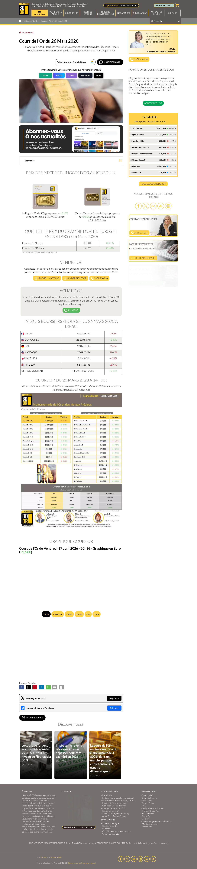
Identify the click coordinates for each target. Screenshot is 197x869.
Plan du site (147, 826)
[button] (71, 161)
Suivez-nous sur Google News (71, 62)
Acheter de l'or (153, 103)
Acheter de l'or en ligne (146, 283)
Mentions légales (149, 824)
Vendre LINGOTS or (47, 278)
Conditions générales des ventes (116, 831)
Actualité (28, 32)
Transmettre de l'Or (150, 811)
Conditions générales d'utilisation (156, 821)
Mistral (59, 75)
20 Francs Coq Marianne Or (141, 154)
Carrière (146, 818)
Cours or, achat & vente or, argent (82, 863)
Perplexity (85, 75)
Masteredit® (56, 857)
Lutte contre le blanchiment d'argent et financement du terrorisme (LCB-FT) (118, 799)
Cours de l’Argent (149, 798)
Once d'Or (81, 213)
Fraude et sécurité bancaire (114, 803)
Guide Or (146, 816)
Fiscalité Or (107, 795)
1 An (88, 614)
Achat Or (71, 310)
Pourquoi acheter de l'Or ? (113, 808)
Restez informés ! (143, 258)
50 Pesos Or (135, 166)
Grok (98, 75)
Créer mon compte (110, 834)
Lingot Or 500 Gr (137, 135)
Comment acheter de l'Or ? (114, 805)
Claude (71, 75)
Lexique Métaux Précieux (153, 808)
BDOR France (148, 813)
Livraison (106, 828)
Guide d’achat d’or (110, 826)
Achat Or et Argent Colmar (114, 816)
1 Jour (46, 614)
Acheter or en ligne (110, 823)
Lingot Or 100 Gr (137, 141)
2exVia (43, 857)
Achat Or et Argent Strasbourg (115, 813)
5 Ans (96, 614)
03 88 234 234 (127, 5)
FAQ (144, 805)
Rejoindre (114, 698)
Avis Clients (147, 800)
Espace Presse (148, 803)
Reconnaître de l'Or (110, 811)
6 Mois (79, 614)
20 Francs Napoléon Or (140, 147)
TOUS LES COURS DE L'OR (153, 183)
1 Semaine (57, 614)
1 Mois (69, 614)
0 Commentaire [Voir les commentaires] (112, 62)
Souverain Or (136, 172)
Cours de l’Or (148, 795)
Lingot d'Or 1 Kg (137, 128)
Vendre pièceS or (75, 278)
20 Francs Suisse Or (138, 160)
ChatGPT (45, 75)
